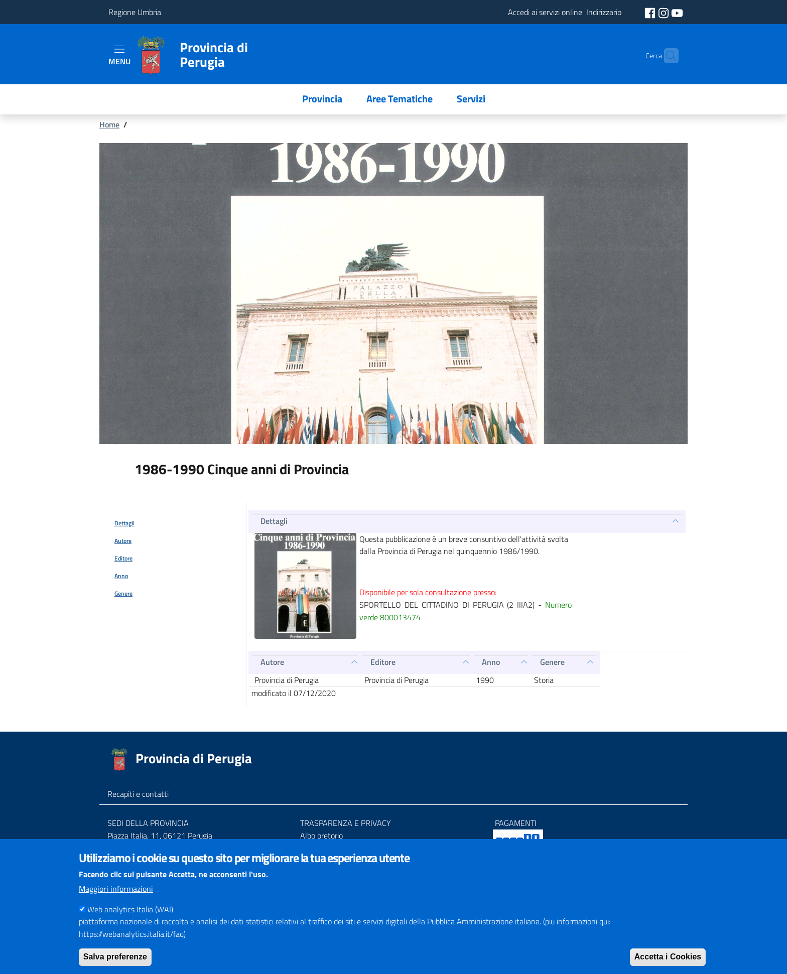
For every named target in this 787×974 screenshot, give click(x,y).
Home (109, 124)
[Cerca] (666, 56)
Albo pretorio (321, 835)
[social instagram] (664, 12)
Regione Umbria (134, 12)
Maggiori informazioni (116, 897)
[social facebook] (651, 12)
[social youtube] (677, 12)
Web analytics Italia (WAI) (130, 918)
